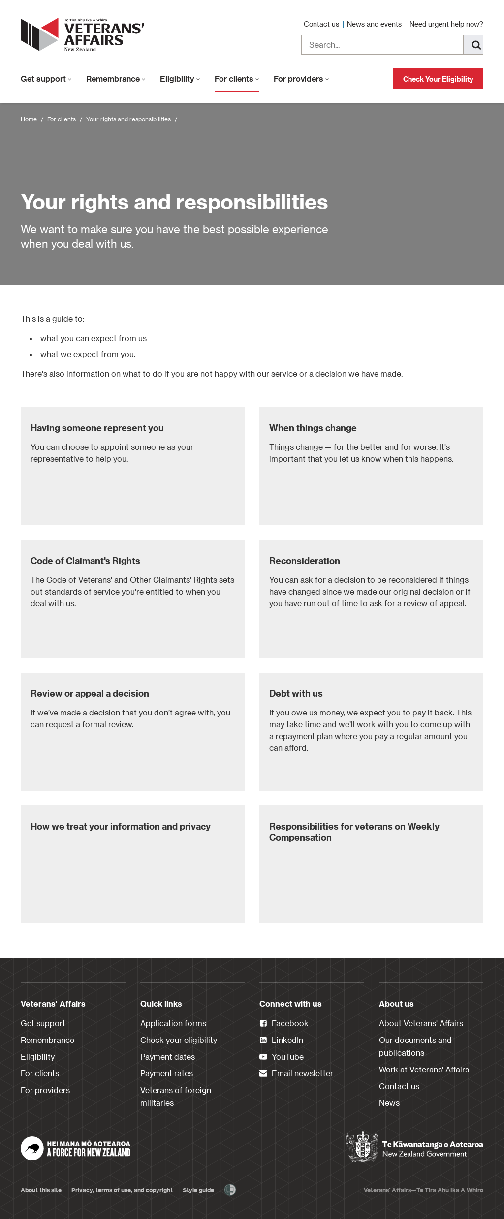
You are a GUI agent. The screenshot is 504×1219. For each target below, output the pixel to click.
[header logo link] (85, 34)
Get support (46, 78)
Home (29, 119)
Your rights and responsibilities (128, 119)
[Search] (473, 45)
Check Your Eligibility (438, 79)
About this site (41, 1190)
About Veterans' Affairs (421, 1023)
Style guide (198, 1190)
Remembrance (116, 78)
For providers (301, 78)
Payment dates (167, 1056)
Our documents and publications (415, 1046)
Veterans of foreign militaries (175, 1096)
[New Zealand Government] (414, 1147)
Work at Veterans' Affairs (424, 1069)
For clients (237, 78)
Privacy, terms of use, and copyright (122, 1190)
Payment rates (166, 1073)
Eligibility (180, 78)
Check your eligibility (178, 1039)
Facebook (284, 1023)
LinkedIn (281, 1040)
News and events (375, 24)
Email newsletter (296, 1074)
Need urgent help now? (446, 24)
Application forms (173, 1023)
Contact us (322, 24)
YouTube (281, 1057)
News (389, 1102)
